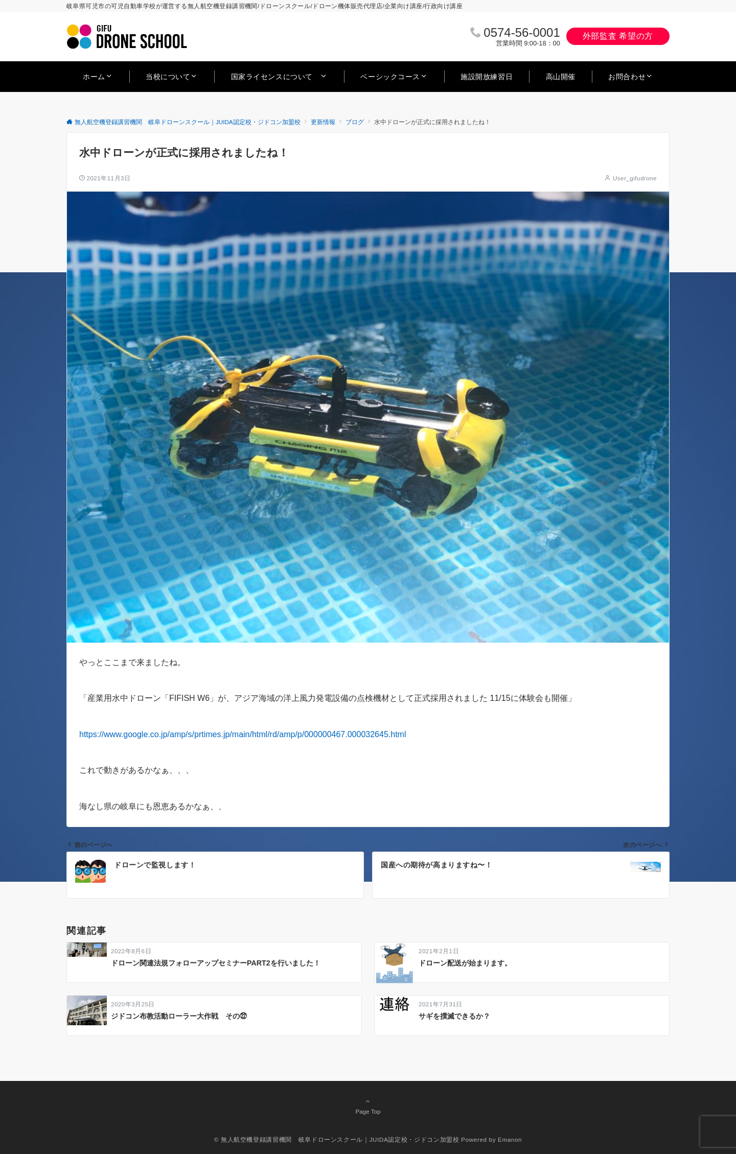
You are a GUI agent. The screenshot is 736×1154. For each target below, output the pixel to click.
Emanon (510, 1139)
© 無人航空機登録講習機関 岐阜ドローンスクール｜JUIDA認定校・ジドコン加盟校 (336, 1139)
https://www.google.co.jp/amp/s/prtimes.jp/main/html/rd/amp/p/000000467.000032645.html (242, 734)
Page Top (368, 1106)
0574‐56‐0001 (522, 32)
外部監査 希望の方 (618, 36)
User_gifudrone (635, 178)
